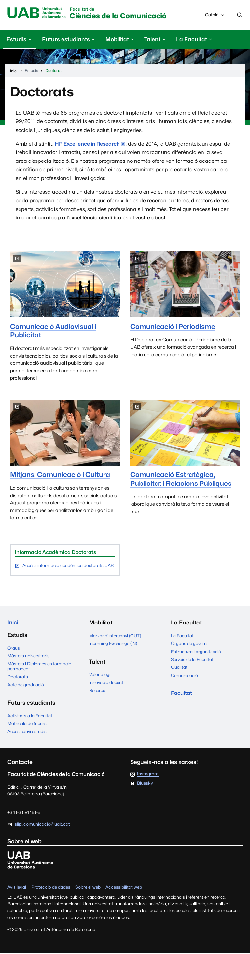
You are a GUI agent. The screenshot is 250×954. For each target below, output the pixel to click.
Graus (13, 649)
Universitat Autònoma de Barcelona (37, 13)
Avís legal (16, 888)
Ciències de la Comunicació (124, 13)
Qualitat (179, 667)
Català (215, 16)
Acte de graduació (25, 685)
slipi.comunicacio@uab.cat (42, 825)
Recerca (97, 691)
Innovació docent (106, 682)
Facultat (182, 694)
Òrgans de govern (189, 644)
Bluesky (145, 784)
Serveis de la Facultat (192, 660)
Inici (13, 623)
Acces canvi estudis (27, 732)
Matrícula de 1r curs (27, 724)
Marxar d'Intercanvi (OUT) (115, 636)
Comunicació (184, 675)
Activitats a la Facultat (29, 716)
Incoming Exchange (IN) (113, 644)
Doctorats (17, 677)
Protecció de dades (50, 888)
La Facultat (182, 636)
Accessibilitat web (123, 888)
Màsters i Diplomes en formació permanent (39, 667)
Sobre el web (88, 888)
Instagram (148, 775)
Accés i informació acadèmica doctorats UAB (68, 566)
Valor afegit (100, 675)
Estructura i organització (196, 651)
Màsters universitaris (28, 656)
